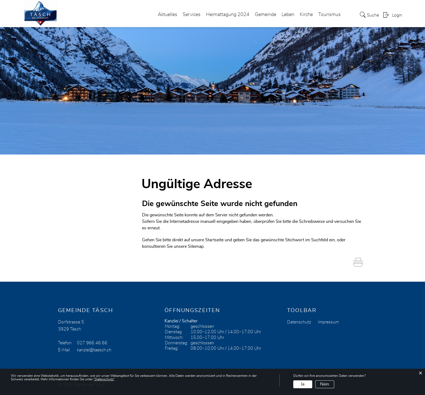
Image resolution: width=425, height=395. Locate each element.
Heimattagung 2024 (227, 14)
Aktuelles (167, 14)
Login (397, 15)
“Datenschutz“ (104, 379)
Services (192, 14)
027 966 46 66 (92, 343)
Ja (302, 384)
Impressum (328, 322)
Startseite (214, 240)
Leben (288, 14)
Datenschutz (299, 322)
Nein (324, 384)
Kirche (306, 14)
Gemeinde (265, 14)
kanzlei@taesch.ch (94, 350)
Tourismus (329, 14)
